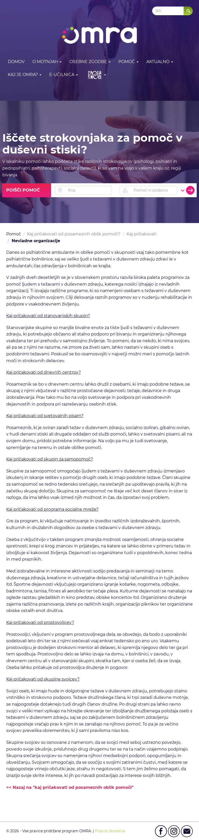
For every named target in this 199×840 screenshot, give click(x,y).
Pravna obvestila (110, 831)
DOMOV (16, 61)
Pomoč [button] (128, 61)
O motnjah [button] (47, 61)
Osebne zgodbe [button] (90, 61)
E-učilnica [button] (63, 74)
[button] (96, 74)
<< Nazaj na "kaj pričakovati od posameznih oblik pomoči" (69, 787)
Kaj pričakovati (141, 234)
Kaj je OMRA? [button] (24, 74)
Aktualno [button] (159, 61)
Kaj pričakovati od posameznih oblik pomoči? (73, 234)
